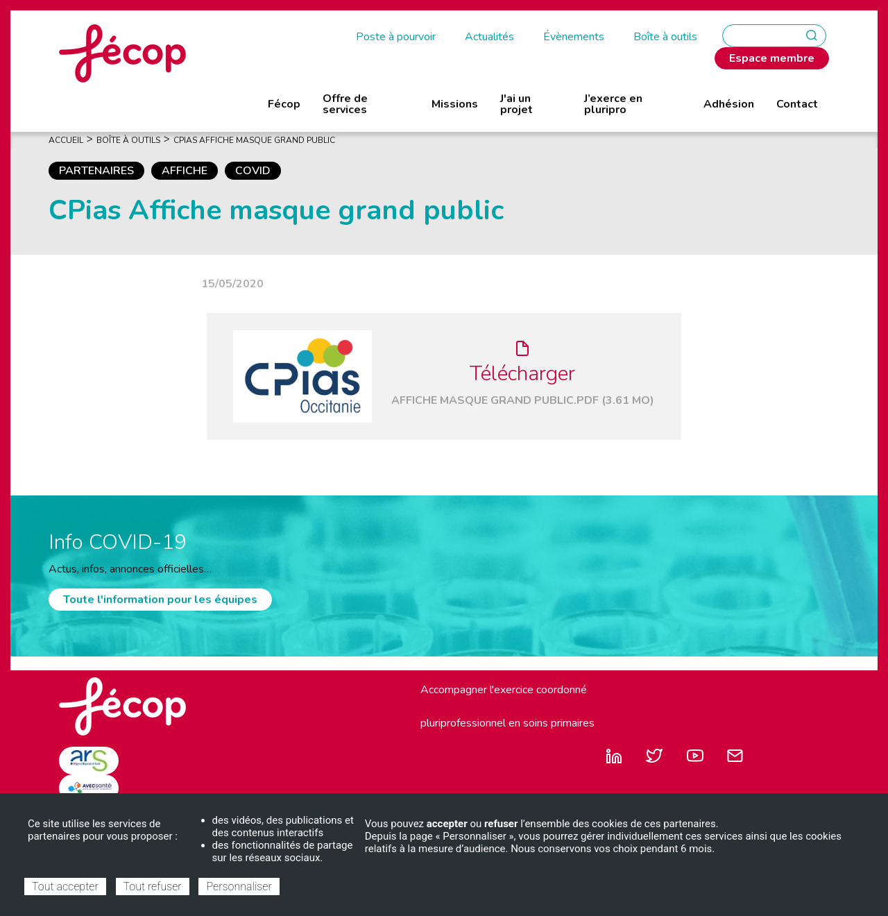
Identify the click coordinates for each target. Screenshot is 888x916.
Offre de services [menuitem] (345, 104)
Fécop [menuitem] (284, 104)
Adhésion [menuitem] (728, 104)
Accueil (66, 140)
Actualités (489, 36)
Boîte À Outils (128, 140)
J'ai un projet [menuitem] (516, 104)
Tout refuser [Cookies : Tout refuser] (152, 886)
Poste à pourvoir (396, 36)
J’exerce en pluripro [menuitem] (613, 104)
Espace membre (771, 58)
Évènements (573, 36)
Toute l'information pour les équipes (160, 599)
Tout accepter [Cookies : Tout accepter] (65, 886)
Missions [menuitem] (455, 104)
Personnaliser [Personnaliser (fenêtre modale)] (238, 886)
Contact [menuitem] (797, 104)
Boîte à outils (665, 36)
